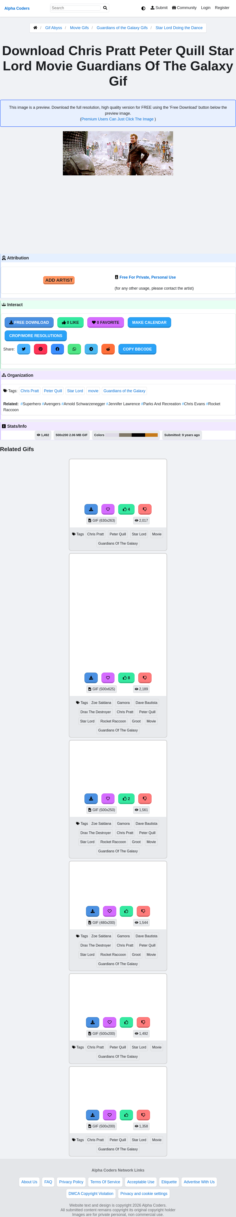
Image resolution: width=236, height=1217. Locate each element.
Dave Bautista (146, 703)
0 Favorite (105, 322)
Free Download (29, 322)
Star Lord (75, 391)
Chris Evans (194, 404)
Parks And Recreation (161, 404)
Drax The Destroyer (96, 712)
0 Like (70, 322)
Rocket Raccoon (113, 721)
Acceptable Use (140, 1182)
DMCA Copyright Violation (91, 1193)
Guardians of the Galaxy (124, 391)
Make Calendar (149, 322)
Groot (136, 721)
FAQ (48, 1182)
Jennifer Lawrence (123, 404)
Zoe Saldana (101, 703)
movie (93, 391)
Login (205, 8)
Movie (156, 534)
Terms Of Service (105, 1182)
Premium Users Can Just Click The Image (118, 119)
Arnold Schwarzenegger (84, 404)
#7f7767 (125, 435)
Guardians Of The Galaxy (118, 543)
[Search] (105, 8)
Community (184, 8)
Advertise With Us (199, 1182)
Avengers (52, 404)
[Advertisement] (118, 214)
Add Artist (59, 280)
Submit (159, 8)
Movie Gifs (80, 28)
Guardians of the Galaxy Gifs (123, 28)
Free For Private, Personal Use (148, 277)
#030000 (138, 435)
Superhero (31, 404)
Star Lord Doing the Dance (179, 28)
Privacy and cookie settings (143, 1193)
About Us (29, 1182)
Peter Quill (53, 391)
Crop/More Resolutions (35, 336)
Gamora (123, 703)
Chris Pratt (30, 391)
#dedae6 (112, 435)
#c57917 (151, 435)
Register (222, 8)
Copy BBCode (137, 349)
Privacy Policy (71, 1182)
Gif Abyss (53, 28)
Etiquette (169, 1182)
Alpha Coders (17, 8)
